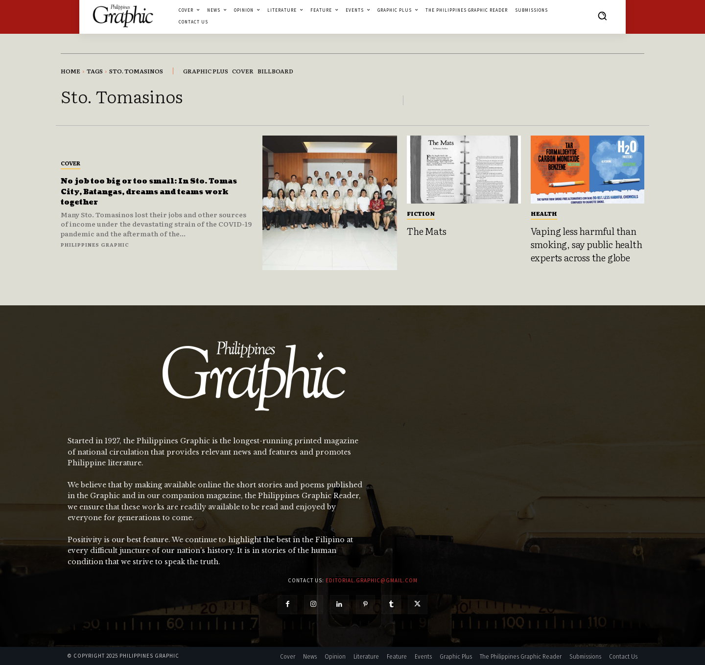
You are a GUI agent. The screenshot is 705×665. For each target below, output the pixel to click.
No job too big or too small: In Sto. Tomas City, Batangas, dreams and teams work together (151, 191)
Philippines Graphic (95, 244)
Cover (70, 163)
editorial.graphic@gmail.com (372, 580)
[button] (602, 15)
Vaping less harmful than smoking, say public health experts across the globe (586, 244)
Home (70, 71)
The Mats (426, 231)
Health (544, 213)
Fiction (421, 213)
